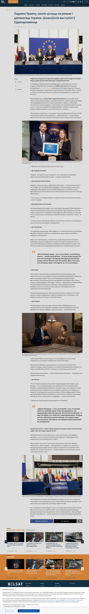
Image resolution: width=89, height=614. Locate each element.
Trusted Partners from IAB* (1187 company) (49, 600)
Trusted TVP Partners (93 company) (72, 600)
